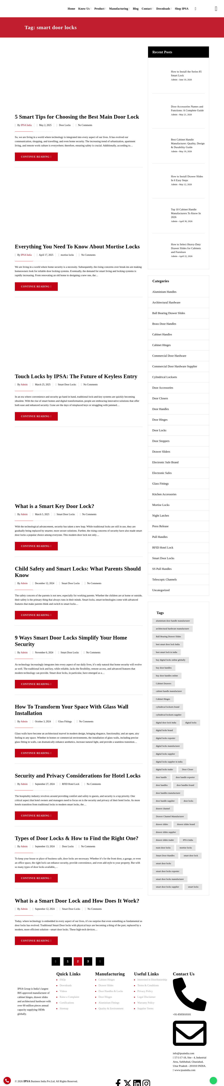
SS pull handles (162, 567)
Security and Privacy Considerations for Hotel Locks (75, 771)
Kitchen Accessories (164, 492)
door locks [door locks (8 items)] (188, 799)
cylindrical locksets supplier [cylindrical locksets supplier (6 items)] (168, 713)
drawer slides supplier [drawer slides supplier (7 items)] (166, 830)
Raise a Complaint (69, 992)
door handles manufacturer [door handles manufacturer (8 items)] (168, 791)
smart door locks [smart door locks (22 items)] (163, 861)
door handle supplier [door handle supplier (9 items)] (165, 799)
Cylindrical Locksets (164, 375)
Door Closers (160, 396)
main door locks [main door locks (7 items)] (163, 846)
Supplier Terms (145, 1003)
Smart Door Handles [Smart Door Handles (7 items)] (165, 854)
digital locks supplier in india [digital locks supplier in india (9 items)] (169, 760)
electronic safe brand (165, 460)
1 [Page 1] (67, 956)
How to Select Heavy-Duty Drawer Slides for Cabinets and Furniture (186, 246)
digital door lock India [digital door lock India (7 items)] (166, 721)
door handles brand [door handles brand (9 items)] (185, 783)
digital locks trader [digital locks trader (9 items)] (164, 768)
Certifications (67, 997)
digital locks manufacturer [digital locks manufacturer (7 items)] (168, 744)
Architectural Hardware (166, 301)
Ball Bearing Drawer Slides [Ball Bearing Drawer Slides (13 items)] (168, 635)
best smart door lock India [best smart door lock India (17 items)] (168, 642)
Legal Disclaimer (146, 992)
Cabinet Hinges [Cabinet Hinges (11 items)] (163, 697)
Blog (133, 7)
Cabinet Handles (162, 333)
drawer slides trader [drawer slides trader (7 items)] (165, 838)
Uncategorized (161, 588)
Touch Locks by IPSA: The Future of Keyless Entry (74, 374)
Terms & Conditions (148, 980)
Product (95, 7)
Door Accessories (162, 386)
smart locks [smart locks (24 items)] (193, 885)
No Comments (85, 123)
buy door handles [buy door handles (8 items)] (164, 666)
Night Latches (160, 514)
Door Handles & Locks (111, 986)
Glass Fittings (65, 717)
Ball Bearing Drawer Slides (168, 311)
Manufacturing (115, 7)
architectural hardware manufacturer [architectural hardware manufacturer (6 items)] (172, 627)
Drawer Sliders (161, 450)
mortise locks (67, 252)
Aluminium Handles (164, 290)
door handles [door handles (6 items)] (162, 783)
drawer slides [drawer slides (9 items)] (162, 822)
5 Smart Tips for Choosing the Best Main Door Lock (74, 115)
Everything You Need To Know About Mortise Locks (75, 244)
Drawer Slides (106, 980)
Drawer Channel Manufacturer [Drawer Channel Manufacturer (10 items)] (170, 814)
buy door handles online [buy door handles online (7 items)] (167, 674)
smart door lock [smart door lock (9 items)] (191, 854)
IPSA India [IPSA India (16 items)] (188, 838)
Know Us (79, 7)
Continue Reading (36, 155)
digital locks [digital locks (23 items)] (191, 721)
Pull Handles (159, 535)
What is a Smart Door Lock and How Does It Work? (75, 896)
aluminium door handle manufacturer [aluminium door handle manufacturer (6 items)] (173, 619)
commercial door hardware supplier (174, 364)
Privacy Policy (145, 986)
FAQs (63, 974)
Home (66, 7)
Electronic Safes (162, 471)
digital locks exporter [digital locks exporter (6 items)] (165, 736)
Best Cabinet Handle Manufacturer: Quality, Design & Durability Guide (188, 142)
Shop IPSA (181, 7)
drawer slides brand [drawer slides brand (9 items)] (186, 822)
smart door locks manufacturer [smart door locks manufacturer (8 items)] (170, 877)
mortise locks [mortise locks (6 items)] (186, 846)
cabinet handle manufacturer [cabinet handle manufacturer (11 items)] (169, 689)
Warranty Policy (146, 997)
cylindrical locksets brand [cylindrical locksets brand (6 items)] (167, 705)
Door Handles (160, 407)
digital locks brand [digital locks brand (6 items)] (164, 728)
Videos (63, 986)
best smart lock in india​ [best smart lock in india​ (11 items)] (166, 650)
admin (24, 382)
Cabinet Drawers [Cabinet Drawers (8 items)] (163, 681)
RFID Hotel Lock (70, 779)
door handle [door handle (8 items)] (161, 775)
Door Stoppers (161, 439)
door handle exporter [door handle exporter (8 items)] (185, 775)
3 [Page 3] (88, 956)
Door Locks (65, 123)
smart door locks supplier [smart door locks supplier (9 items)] (167, 885)
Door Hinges (159, 418)
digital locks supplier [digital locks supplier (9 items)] (165, 752)
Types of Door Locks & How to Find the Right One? (74, 834)
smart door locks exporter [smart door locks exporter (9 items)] (167, 869)
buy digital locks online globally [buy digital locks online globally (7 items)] (170, 658)
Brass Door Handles (164, 322)
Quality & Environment (111, 1003)
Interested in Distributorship (152, 974)
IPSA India (26, 123)
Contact (144, 7)
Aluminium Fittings (109, 997)
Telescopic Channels (164, 578)
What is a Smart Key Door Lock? (53, 503)
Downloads (162, 7)
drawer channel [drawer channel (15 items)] (163, 807)
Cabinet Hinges (161, 343)
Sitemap (64, 1003)
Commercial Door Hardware (169, 354)
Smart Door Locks (67, 382)
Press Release (160, 524)
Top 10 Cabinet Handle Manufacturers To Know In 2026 (186, 211)
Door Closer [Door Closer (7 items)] (187, 768)
